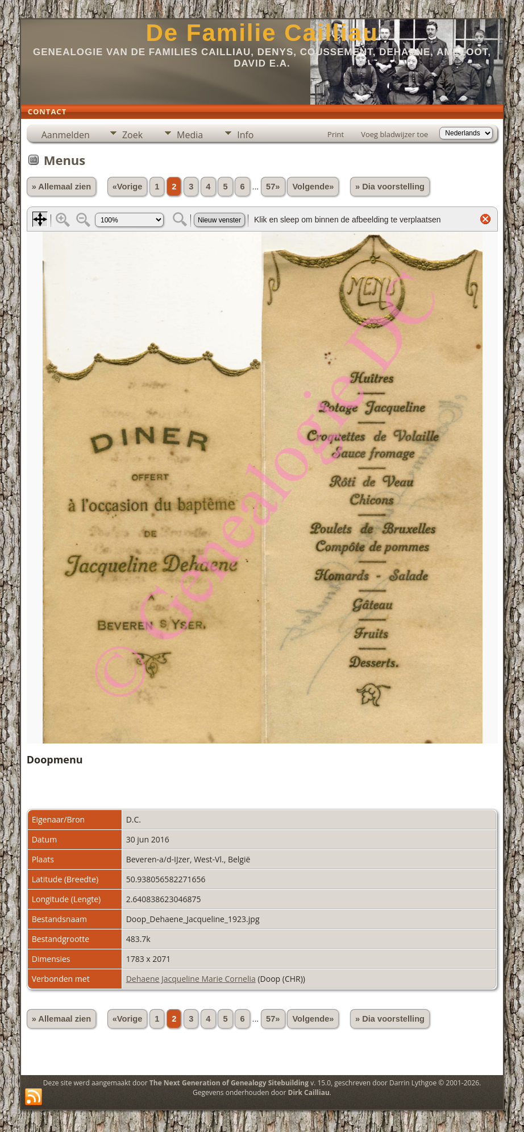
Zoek (132, 135)
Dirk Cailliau (309, 1092)
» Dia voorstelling (390, 186)
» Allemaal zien (62, 186)
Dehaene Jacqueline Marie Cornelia (191, 978)
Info (245, 135)
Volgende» (313, 186)
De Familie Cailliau (261, 32)
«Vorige (128, 186)
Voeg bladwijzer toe (394, 134)
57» (273, 186)
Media (190, 135)
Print (335, 134)
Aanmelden (65, 135)
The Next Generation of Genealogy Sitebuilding (229, 1083)
